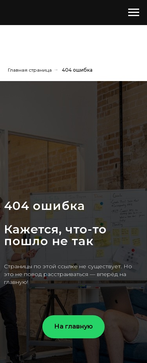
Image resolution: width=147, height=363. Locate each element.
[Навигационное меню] (133, 12)
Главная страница (30, 70)
